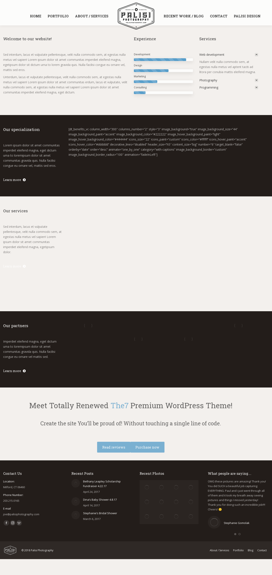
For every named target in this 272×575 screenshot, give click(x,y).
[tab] (228, 54)
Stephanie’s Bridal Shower (100, 513)
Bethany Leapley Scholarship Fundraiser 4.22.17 (102, 483)
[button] (235, 534)
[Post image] (75, 483)
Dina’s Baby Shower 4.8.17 (100, 499)
